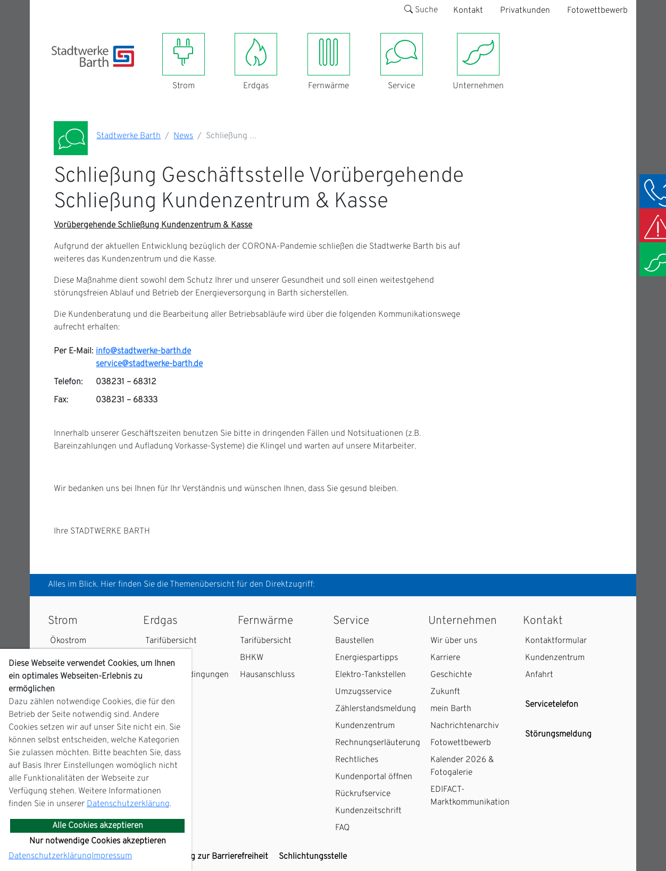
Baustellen (354, 641)
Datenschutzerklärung (128, 804)
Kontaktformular (556, 641)
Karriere (445, 658)
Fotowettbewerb (597, 10)
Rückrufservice (362, 794)
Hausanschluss (267, 675)
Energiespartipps (366, 658)
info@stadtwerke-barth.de (143, 351)
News (183, 136)
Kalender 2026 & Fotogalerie (462, 766)
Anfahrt (539, 675)
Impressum (111, 856)
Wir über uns (453, 641)
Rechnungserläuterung (377, 743)
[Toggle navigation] (58, 73)
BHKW (251, 658)
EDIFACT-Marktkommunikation (470, 796)
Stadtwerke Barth (128, 136)
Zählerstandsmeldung (375, 709)
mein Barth (450, 709)
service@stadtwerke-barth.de (149, 364)
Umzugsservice (363, 692)
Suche (421, 10)
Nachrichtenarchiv (464, 726)
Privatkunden (525, 10)
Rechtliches (356, 760)
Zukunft (445, 692)
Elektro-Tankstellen (370, 675)
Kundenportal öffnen (373, 777)
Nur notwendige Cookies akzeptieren (97, 841)
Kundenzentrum (365, 726)
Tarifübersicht (171, 641)
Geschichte (451, 675)
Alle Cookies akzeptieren (97, 826)
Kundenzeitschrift (368, 811)
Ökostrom (68, 641)
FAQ (342, 828)
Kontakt (468, 10)
